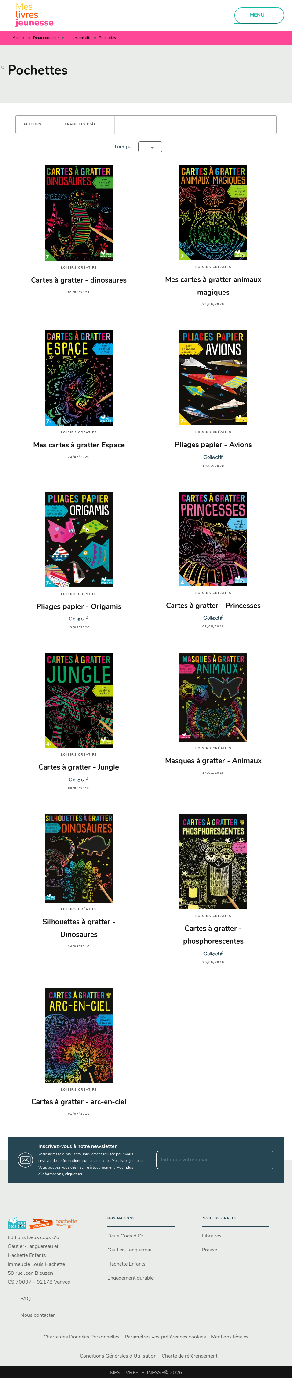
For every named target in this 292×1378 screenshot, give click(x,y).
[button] (36, 125)
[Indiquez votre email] (207, 1160)
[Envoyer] (266, 1160)
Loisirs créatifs (79, 38)
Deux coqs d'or (46, 38)
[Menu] (259, 15)
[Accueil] (34, 15)
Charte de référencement (189, 1356)
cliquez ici (73, 1174)
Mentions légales (230, 1337)
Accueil (19, 38)
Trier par (123, 146)
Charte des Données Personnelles (81, 1337)
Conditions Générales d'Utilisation (118, 1356)
